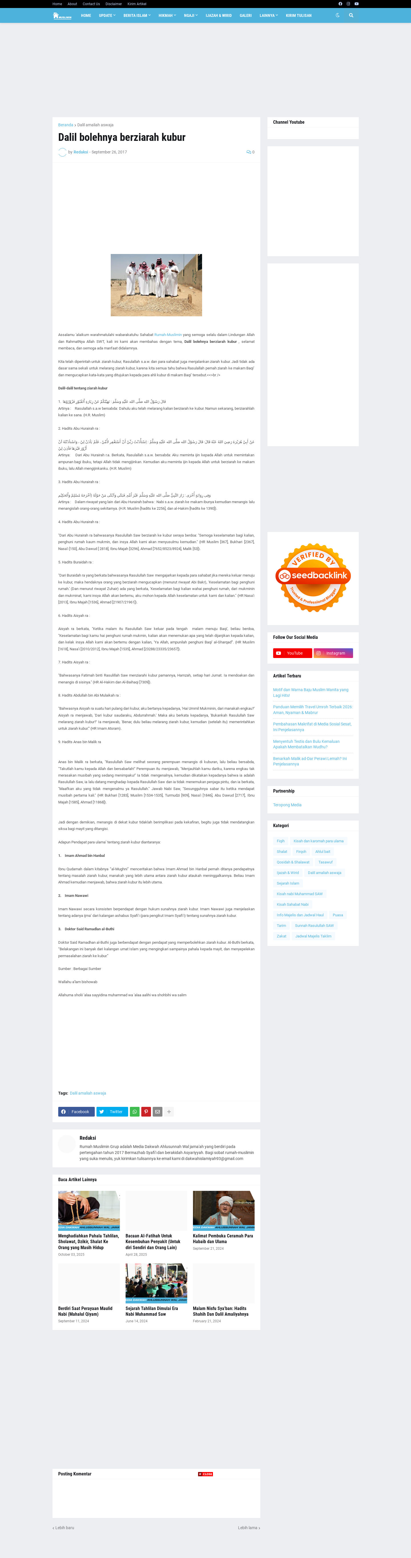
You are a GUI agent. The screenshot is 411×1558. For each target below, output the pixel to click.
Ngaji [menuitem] (189, 15)
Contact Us (91, 4)
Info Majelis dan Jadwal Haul (300, 915)
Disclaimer (114, 4)
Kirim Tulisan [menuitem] (299, 15)
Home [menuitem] (86, 15)
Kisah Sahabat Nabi (293, 904)
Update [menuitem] (105, 15)
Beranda (65, 125)
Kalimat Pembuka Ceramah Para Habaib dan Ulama (223, 1239)
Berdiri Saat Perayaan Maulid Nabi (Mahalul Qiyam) (85, 1311)
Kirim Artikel (137, 4)
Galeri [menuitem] (246, 15)
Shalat (282, 851)
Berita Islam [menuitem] (135, 15)
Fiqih (281, 841)
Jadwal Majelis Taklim (313, 936)
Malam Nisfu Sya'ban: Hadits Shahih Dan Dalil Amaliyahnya (221, 1311)
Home (57, 4)
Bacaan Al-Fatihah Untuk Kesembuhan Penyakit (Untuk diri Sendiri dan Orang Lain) (153, 1242)
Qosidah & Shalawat (293, 862)
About (72, 4)
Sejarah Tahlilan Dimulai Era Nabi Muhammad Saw (152, 1311)
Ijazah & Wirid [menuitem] (219, 15)
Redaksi (88, 1138)
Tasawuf (326, 862)
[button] (337, 15)
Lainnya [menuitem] (267, 15)
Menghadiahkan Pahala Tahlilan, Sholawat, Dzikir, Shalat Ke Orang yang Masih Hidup (88, 1242)
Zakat (281, 936)
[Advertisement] (206, 70)
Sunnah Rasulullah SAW (314, 925)
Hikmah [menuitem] (166, 15)
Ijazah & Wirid (288, 873)
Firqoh (301, 851)
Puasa (338, 915)
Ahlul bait (322, 851)
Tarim (281, 925)
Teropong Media (287, 805)
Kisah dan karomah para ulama (319, 841)
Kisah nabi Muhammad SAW (300, 894)
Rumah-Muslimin (168, 335)
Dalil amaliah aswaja (95, 125)
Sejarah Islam (288, 883)
